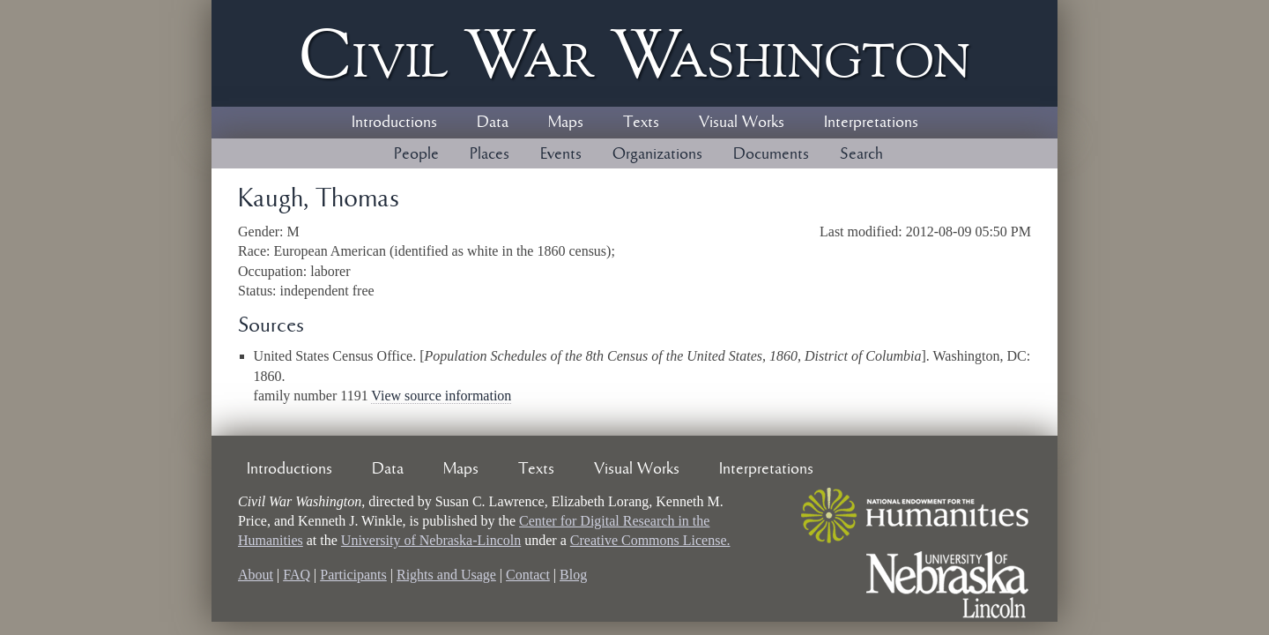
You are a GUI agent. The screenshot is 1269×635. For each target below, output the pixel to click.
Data (492, 122)
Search (861, 154)
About (255, 574)
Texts (641, 122)
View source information (441, 395)
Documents (771, 154)
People (416, 154)
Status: (259, 290)
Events (561, 154)
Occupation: (274, 271)
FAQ (296, 574)
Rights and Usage (446, 574)
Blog (573, 574)
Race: (255, 250)
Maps (565, 122)
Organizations (657, 154)
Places (489, 154)
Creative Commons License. (650, 540)
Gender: (262, 231)
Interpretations (871, 122)
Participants (353, 574)
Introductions (394, 122)
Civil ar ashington (634, 53)
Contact (528, 574)
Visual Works (741, 122)
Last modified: (863, 231)
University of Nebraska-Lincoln (431, 540)
